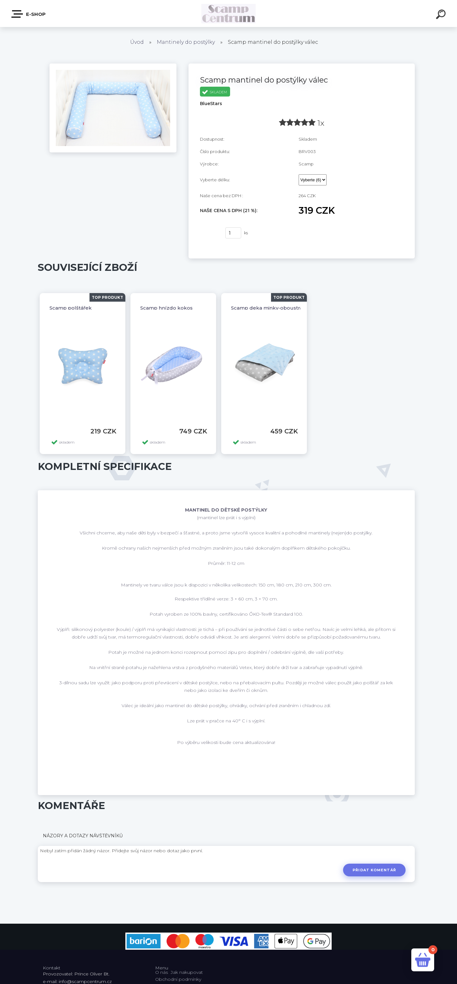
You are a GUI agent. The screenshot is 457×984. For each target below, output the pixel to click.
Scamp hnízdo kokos (166, 308)
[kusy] (233, 232)
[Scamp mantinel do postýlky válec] (113, 66)
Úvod (137, 42)
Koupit (208, 233)
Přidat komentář (374, 870)
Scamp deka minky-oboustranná (271, 308)
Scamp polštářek (71, 308)
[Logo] (229, 13)
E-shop (29, 14)
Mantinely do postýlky (186, 42)
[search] (441, 15)
